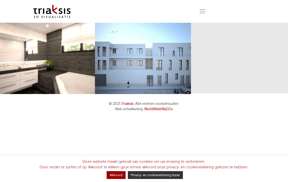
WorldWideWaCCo (158, 109)
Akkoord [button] (116, 175)
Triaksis (128, 104)
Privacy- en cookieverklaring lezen (155, 175)
